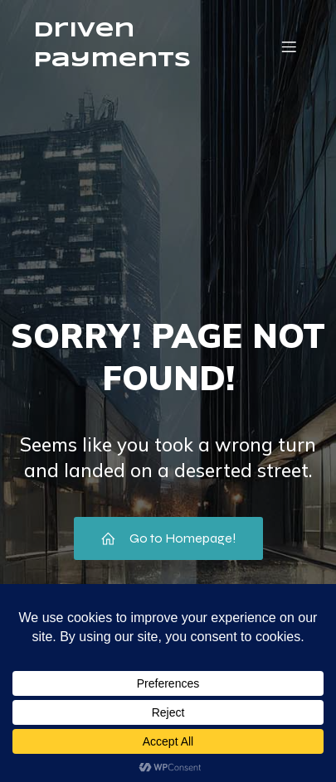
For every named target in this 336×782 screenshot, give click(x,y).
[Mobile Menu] (289, 46)
